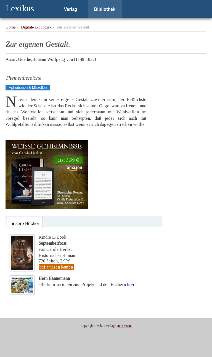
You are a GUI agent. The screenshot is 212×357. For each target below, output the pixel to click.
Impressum (124, 326)
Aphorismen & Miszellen (28, 87)
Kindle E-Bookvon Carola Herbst (55, 243)
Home (11, 27)
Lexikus (20, 8)
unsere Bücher (24, 223)
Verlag (70, 9)
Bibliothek (104, 9)
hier (130, 284)
